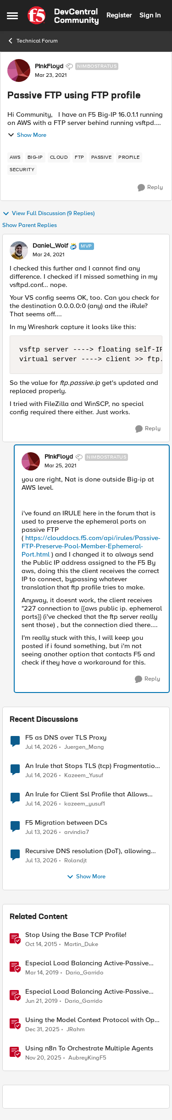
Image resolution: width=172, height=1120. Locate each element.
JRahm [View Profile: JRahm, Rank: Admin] (76, 1029)
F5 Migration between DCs (66, 823)
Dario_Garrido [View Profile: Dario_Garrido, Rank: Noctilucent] (84, 972)
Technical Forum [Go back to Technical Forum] (32, 40)
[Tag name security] (22, 170)
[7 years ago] (42, 972)
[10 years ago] (41, 944)
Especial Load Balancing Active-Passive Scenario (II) (87, 992)
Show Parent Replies (29, 225)
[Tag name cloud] (59, 157)
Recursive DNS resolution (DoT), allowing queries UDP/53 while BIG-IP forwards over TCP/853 (91, 851)
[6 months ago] (42, 1029)
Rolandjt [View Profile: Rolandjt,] (75, 860)
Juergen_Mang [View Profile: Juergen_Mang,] (84, 746)
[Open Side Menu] (12, 15)
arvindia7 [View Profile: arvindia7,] (76, 831)
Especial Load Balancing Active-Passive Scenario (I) (87, 963)
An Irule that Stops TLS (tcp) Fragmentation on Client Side (92, 766)
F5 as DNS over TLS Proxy (65, 737)
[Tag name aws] (15, 157)
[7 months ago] (43, 1058)
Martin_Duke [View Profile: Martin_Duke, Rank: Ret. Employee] (81, 944)
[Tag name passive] (101, 157)
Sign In (150, 15)
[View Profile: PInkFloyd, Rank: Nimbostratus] (18, 70)
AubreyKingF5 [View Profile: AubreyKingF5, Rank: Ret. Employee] (87, 1058)
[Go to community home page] (63, 15)
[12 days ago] (41, 832)
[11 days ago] (41, 747)
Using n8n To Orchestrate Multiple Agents (89, 1048)
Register (119, 15)
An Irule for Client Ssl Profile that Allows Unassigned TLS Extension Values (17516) (88, 794)
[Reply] (150, 188)
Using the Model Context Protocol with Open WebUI (93, 1020)
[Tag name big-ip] (35, 157)
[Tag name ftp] (79, 157)
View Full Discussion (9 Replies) (48, 213)
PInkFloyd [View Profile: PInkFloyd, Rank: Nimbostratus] (49, 66)
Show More (26, 135)
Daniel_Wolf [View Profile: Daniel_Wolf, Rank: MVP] (50, 245)
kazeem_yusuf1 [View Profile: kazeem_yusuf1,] (84, 803)
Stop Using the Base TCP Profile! (76, 935)
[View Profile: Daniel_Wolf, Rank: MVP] (19, 250)
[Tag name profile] (129, 157)
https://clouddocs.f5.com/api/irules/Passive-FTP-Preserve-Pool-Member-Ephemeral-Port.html (91, 546)
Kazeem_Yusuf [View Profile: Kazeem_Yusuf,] (83, 775)
